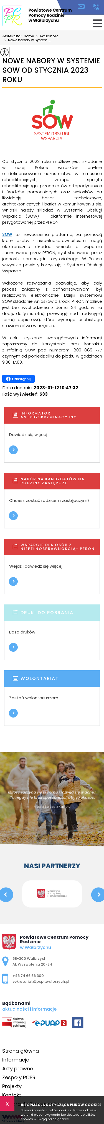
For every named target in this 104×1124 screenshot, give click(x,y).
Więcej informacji (13, 449)
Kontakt (11, 1095)
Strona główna (20, 1050)
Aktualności (46, 36)
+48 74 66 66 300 (96, 7)
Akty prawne (17, 1068)
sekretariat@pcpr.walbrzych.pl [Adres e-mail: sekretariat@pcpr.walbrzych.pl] (40, 981)
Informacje (15, 1059)
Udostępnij (18, 379)
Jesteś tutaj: (13, 36)
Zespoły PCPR (18, 1077)
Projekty (12, 1086)
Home (29, 36)
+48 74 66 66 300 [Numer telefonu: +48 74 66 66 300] (28, 975)
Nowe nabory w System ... (26, 40)
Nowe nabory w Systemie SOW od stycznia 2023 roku (51, 70)
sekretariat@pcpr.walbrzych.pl (81, 6)
